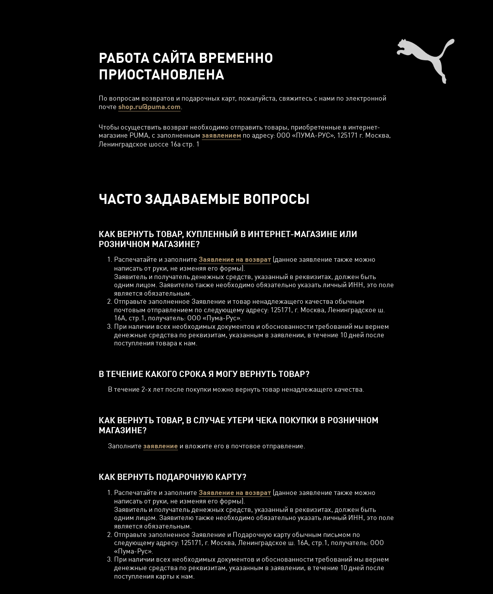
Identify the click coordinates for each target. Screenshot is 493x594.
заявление (160, 446)
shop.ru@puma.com (149, 107)
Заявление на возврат (235, 259)
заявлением (221, 135)
